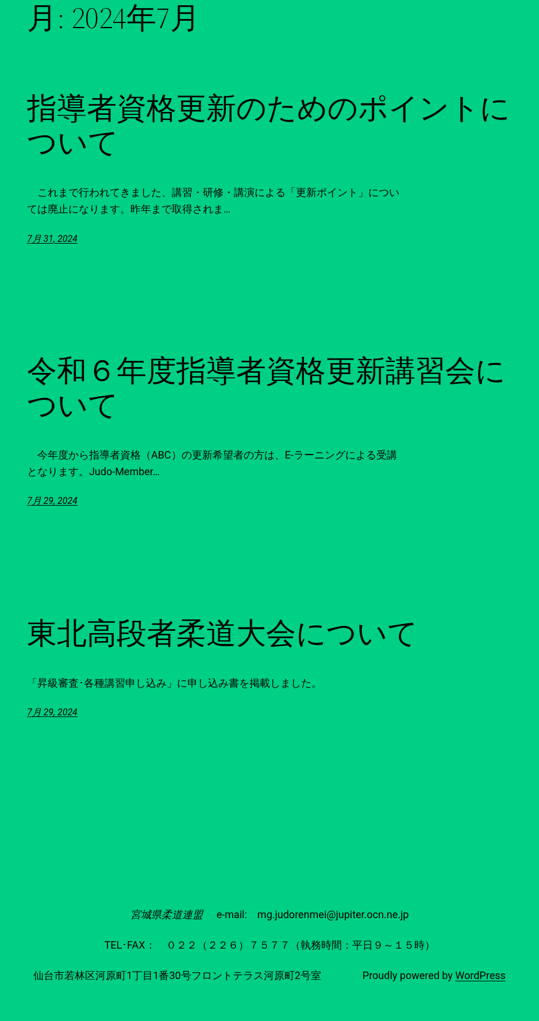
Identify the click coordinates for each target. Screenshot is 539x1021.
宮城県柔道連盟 (166, 914)
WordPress (480, 975)
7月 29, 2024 (52, 500)
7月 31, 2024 (52, 238)
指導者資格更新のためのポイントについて (268, 125)
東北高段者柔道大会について (222, 633)
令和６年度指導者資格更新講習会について (266, 387)
